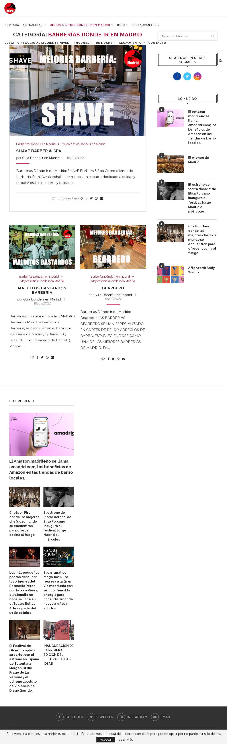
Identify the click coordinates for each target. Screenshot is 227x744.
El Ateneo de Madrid (198, 159)
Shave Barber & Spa (38, 151)
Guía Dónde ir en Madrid (41, 158)
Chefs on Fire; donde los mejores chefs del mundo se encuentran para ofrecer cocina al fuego (202, 237)
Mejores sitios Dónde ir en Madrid (89, 144)
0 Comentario (65, 199)
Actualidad (33, 26)
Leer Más (125, 739)
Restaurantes (144, 26)
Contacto (157, 44)
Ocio (121, 26)
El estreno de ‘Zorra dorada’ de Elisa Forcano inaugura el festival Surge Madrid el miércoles (202, 196)
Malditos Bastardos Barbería (42, 291)
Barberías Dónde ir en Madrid (37, 144)
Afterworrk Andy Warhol (201, 268)
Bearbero (113, 288)
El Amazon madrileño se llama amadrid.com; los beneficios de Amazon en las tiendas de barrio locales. (202, 127)
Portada (11, 26)
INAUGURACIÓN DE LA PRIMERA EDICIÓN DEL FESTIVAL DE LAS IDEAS (58, 653)
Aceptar (106, 740)
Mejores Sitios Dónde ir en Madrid (79, 26)
